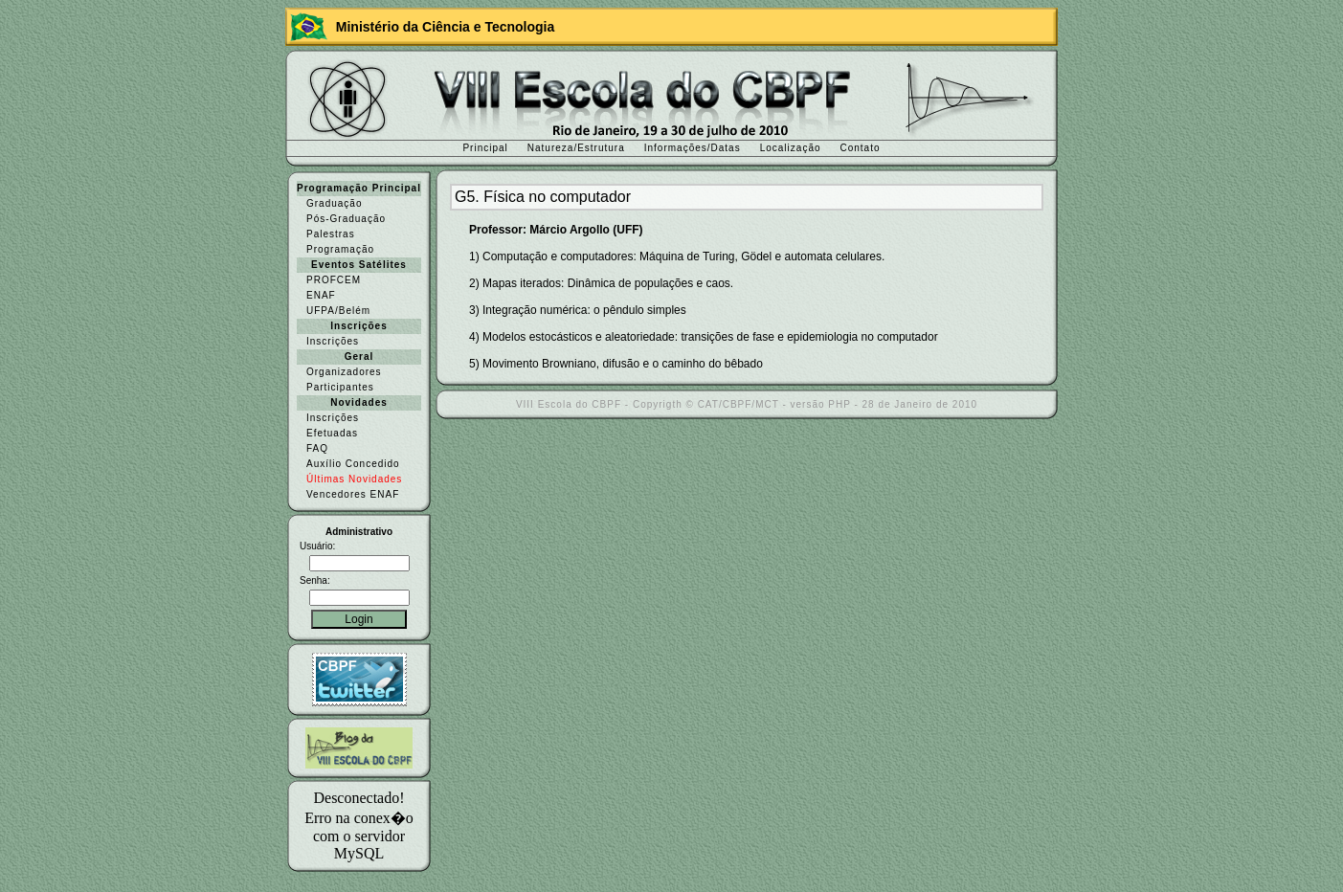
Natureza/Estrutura (576, 148)
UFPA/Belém (338, 310)
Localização (790, 148)
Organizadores (344, 372)
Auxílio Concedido (353, 463)
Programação (340, 249)
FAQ (317, 448)
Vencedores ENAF (352, 494)
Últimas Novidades (354, 479)
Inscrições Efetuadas (332, 425)
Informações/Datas (692, 148)
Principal (484, 148)
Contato (860, 148)
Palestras (330, 234)
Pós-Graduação (346, 218)
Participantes (340, 387)
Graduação (334, 203)
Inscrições (332, 341)
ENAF (321, 295)
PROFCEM (333, 280)
